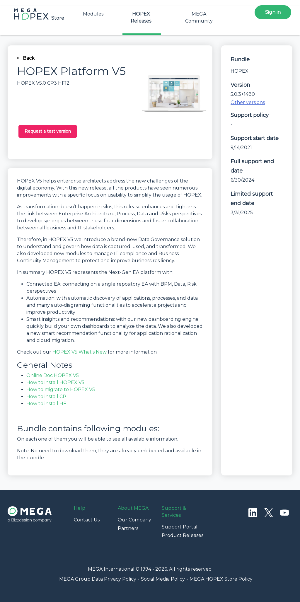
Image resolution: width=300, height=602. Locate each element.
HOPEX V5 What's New (79, 352)
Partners (128, 528)
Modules (93, 14)
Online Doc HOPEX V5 (52, 375)
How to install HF (46, 403)
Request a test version (48, 131)
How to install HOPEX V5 (55, 382)
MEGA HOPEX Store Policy (221, 579)
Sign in (273, 12)
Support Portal (179, 527)
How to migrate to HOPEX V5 (60, 389)
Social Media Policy (163, 579)
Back (26, 58)
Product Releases (182, 535)
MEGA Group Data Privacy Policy (97, 579)
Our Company (134, 520)
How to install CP (46, 396)
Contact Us (87, 520)
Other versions (248, 102)
